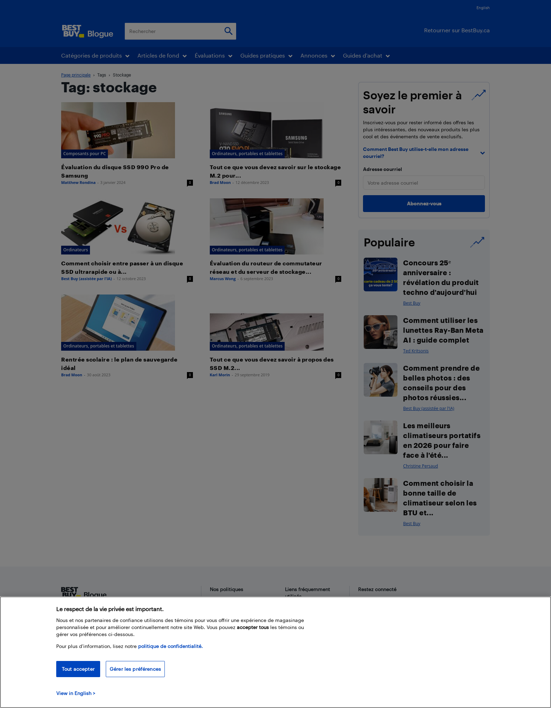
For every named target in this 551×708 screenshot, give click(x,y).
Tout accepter (78, 669)
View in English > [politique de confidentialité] (75, 693)
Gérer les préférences (135, 669)
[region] (275, 652)
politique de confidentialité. (170, 646)
